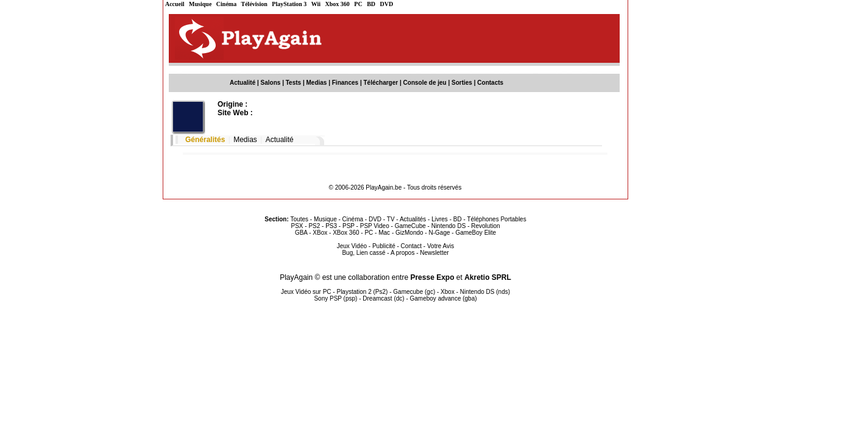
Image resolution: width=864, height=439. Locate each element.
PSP (348, 226)
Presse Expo (432, 277)
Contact (411, 246)
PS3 (331, 226)
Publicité (383, 246)
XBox (320, 232)
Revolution (485, 226)
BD (371, 4)
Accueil (175, 4)
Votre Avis (440, 246)
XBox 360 (346, 232)
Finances (345, 82)
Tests (293, 82)
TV (391, 219)
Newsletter (434, 252)
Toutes (299, 219)
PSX (297, 226)
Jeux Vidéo (352, 246)
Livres (439, 219)
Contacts (490, 82)
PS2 (314, 226)
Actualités (413, 219)
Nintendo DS (448, 226)
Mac (384, 232)
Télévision (254, 4)
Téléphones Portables (496, 219)
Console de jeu (425, 82)
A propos (402, 252)
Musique (200, 4)
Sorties (461, 82)
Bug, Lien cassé (363, 252)
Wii (315, 4)
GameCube (410, 226)
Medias (316, 82)
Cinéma (226, 4)
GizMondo (409, 232)
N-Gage (439, 232)
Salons (271, 82)
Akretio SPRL (487, 277)
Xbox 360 (337, 4)
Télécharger (380, 82)
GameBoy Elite (475, 232)
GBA (301, 232)
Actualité (242, 82)
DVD (387, 4)
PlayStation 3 (289, 4)
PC (358, 4)
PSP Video (374, 226)
